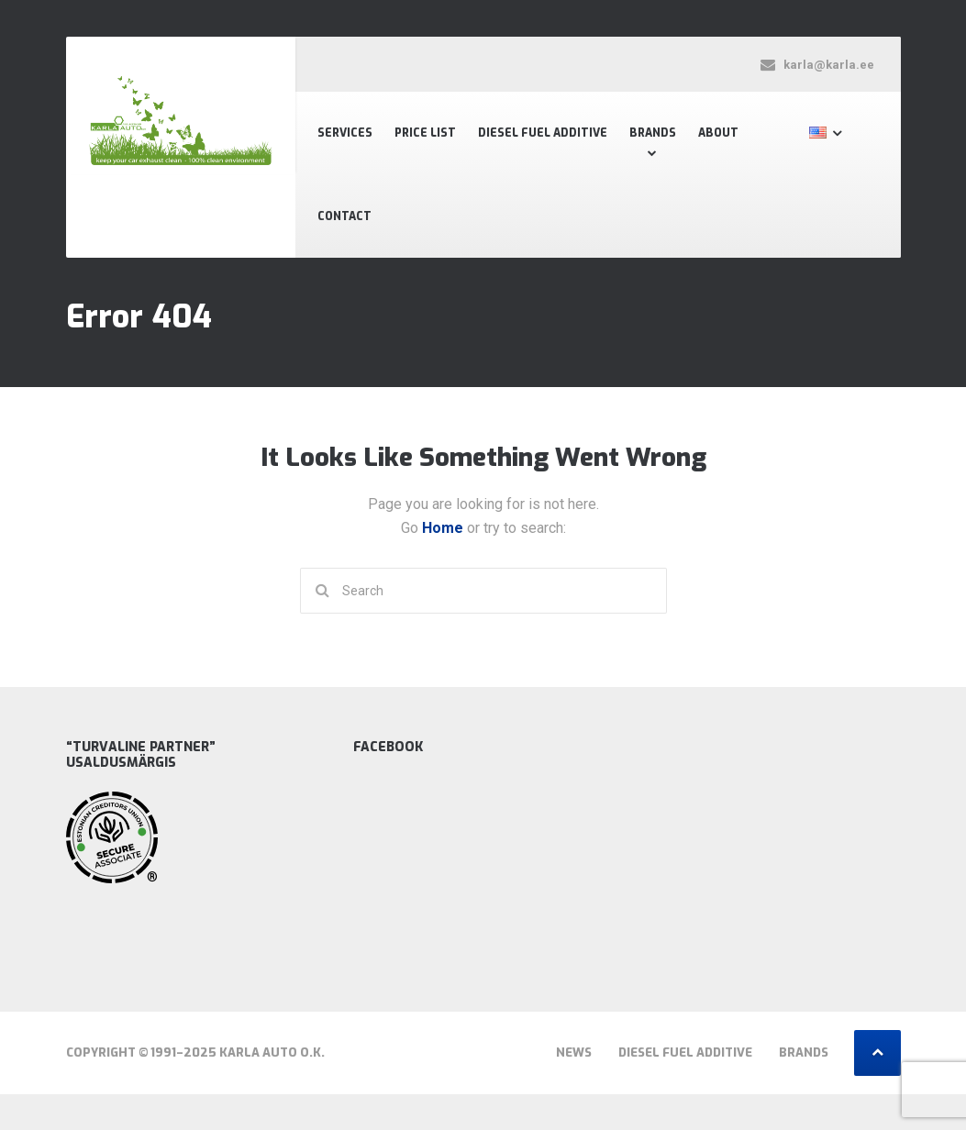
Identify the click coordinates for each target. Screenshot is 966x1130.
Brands (652, 133)
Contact (344, 216)
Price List (425, 133)
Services (344, 133)
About (718, 133)
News (574, 1052)
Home (444, 528)
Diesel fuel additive (542, 133)
